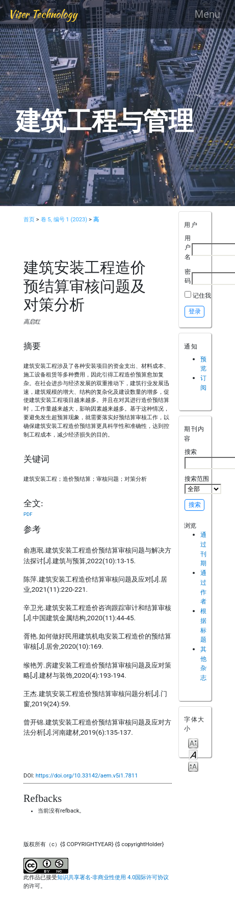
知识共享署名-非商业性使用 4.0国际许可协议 (113, 877)
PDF (27, 514)
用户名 (188, 247)
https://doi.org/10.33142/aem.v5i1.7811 (87, 775)
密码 (188, 276)
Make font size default (193, 754)
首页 (29, 219)
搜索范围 (203, 484)
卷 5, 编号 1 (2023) (64, 219)
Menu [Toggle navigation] (207, 14)
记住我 (202, 295)
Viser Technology (42, 14)
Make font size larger (193, 766)
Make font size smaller (193, 742)
